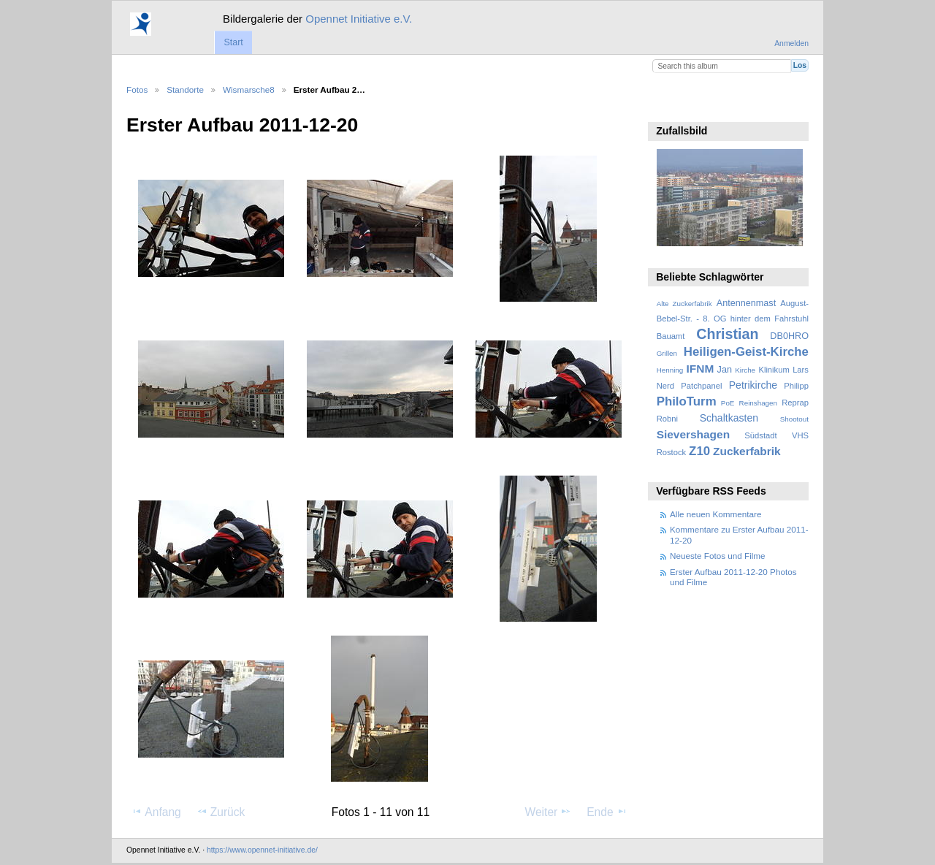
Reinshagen (758, 403)
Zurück (220, 811)
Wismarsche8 (249, 89)
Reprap (795, 402)
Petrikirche (753, 385)
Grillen (667, 353)
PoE (728, 403)
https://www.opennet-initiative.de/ (262, 850)
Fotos (137, 89)
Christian (727, 334)
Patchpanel (701, 385)
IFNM (700, 368)
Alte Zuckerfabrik (684, 304)
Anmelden (791, 43)
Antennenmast (746, 303)
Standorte (185, 89)
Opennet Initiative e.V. (358, 18)
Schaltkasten (729, 418)
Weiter (548, 811)
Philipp (796, 385)
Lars (801, 369)
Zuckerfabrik (747, 451)
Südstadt (760, 435)
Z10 (699, 451)
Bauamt (671, 336)
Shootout (794, 419)
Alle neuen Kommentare (715, 514)
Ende (607, 811)
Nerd (665, 385)
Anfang (156, 811)
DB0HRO (789, 336)
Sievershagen (693, 434)
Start (233, 42)
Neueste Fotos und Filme (718, 555)
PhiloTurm (687, 401)
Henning (670, 370)
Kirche (745, 370)
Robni (667, 418)
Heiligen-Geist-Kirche (746, 352)
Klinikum (773, 369)
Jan (724, 370)
